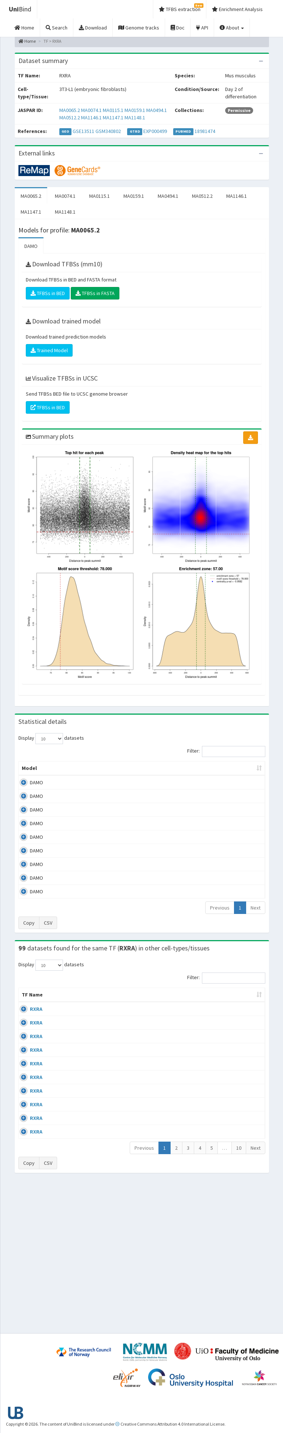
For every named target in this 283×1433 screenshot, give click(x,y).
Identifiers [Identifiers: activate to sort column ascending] (240, 1009)
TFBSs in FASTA (95, 293)
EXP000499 (155, 131)
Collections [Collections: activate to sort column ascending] (164, 1009)
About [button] (232, 27)
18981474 (205, 131)
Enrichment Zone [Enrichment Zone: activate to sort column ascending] (148, 775)
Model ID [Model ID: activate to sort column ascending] (102, 775)
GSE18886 (238, 1207)
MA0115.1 (113, 110)
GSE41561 (238, 1023)
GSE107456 (239, 1264)
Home (27, 41)
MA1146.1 (91, 117)
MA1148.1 (135, 117)
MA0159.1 (135, 110)
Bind (20, 9)
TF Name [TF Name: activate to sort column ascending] (28, 1006)
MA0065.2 (69, 110)
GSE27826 (238, 1186)
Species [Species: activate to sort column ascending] (202, 1009)
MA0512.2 (69, 117)
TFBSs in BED (48, 293)
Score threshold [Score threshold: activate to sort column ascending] (233, 775)
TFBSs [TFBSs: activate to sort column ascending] (191, 775)
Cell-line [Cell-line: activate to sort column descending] (59, 1009)
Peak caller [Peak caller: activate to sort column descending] (58, 772)
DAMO (31, 246)
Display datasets (51, 738)
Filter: (226, 751)
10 (238, 1295)
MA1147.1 (113, 117)
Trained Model (49, 350)
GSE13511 (83, 131)
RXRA (36, 1023)
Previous (220, 915)
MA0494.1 (156, 110)
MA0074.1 (91, 110)
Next (256, 915)
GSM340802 (108, 131)
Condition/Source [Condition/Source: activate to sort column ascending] (113, 1009)
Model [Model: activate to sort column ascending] (29, 775)
